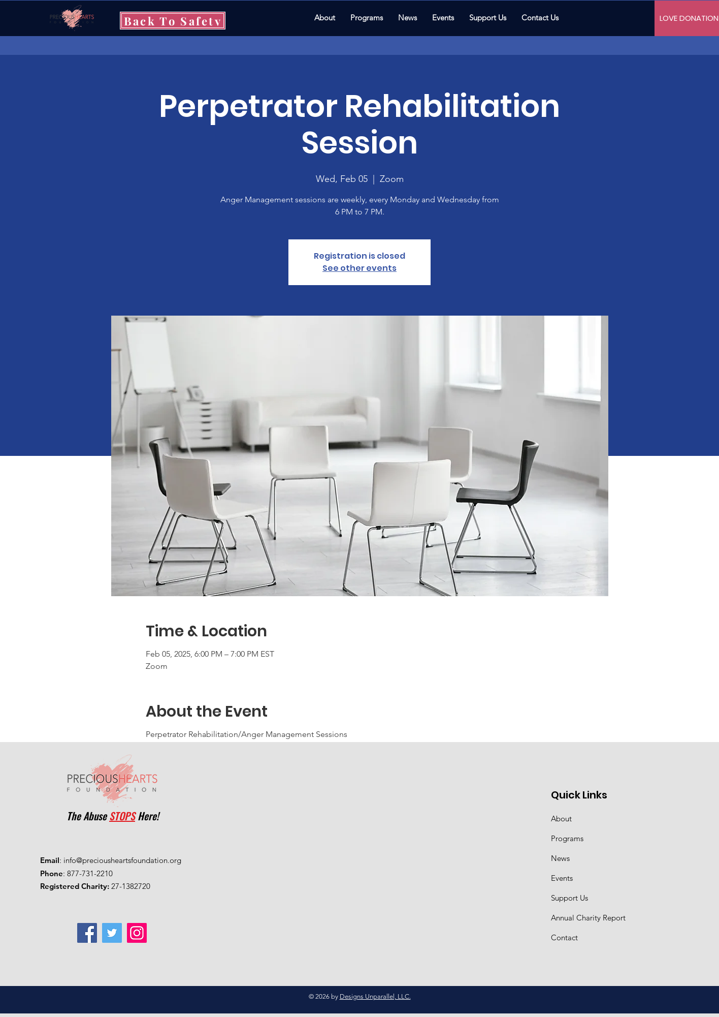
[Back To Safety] (172, 20)
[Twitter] (112, 933)
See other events (359, 268)
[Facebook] (87, 933)
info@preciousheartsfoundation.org (122, 860)
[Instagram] (137, 933)
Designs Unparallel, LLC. (375, 996)
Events (562, 878)
